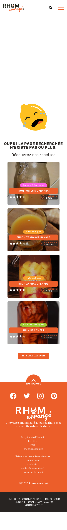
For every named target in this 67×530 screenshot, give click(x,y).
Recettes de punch (33, 472)
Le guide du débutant (32, 437)
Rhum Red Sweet (34, 330)
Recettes (32, 441)
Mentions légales (33, 449)
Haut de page (33, 382)
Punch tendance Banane (34, 237)
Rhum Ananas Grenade (33, 284)
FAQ (32, 445)
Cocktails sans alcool (32, 468)
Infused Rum (32, 460)
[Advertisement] (33, 50)
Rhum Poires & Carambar (33, 191)
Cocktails (33, 464)
